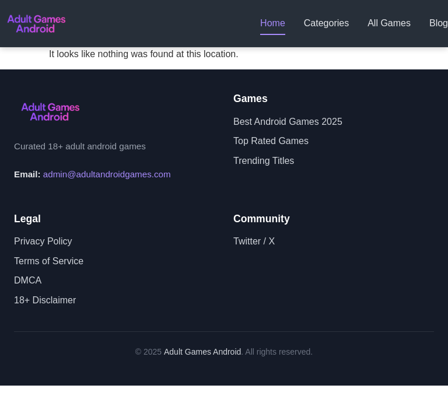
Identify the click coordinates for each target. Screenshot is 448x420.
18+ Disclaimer (45, 300)
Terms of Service (48, 261)
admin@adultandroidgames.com (107, 174)
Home (272, 23)
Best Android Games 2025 (287, 122)
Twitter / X (254, 241)
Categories (326, 23)
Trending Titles (263, 161)
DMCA (27, 280)
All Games (389, 23)
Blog (438, 23)
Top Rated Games (271, 141)
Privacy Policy (43, 241)
